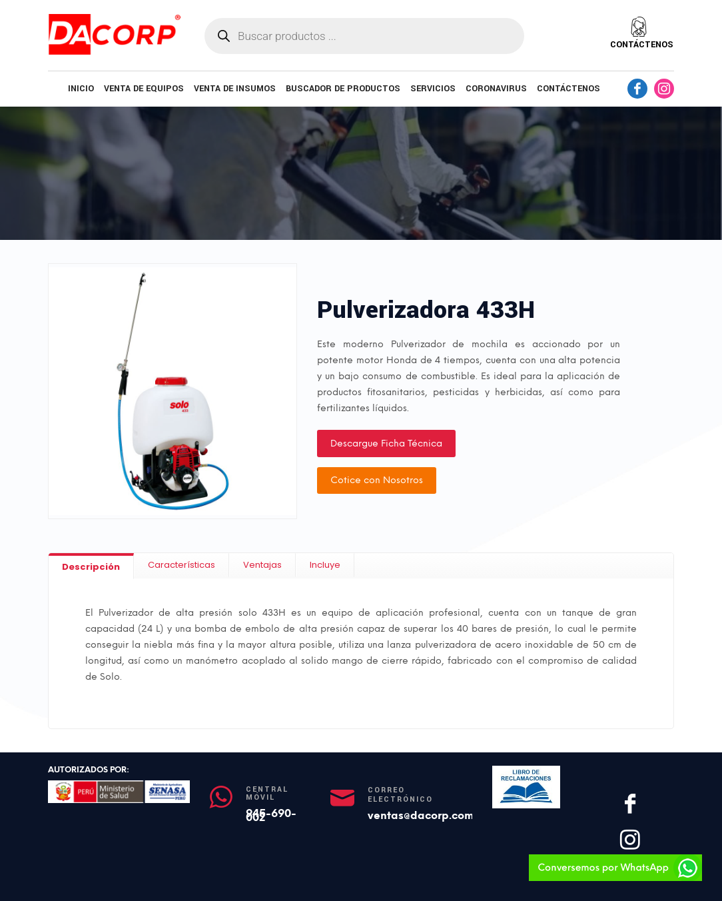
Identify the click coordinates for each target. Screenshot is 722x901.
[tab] (91, 566)
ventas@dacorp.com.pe (429, 815)
